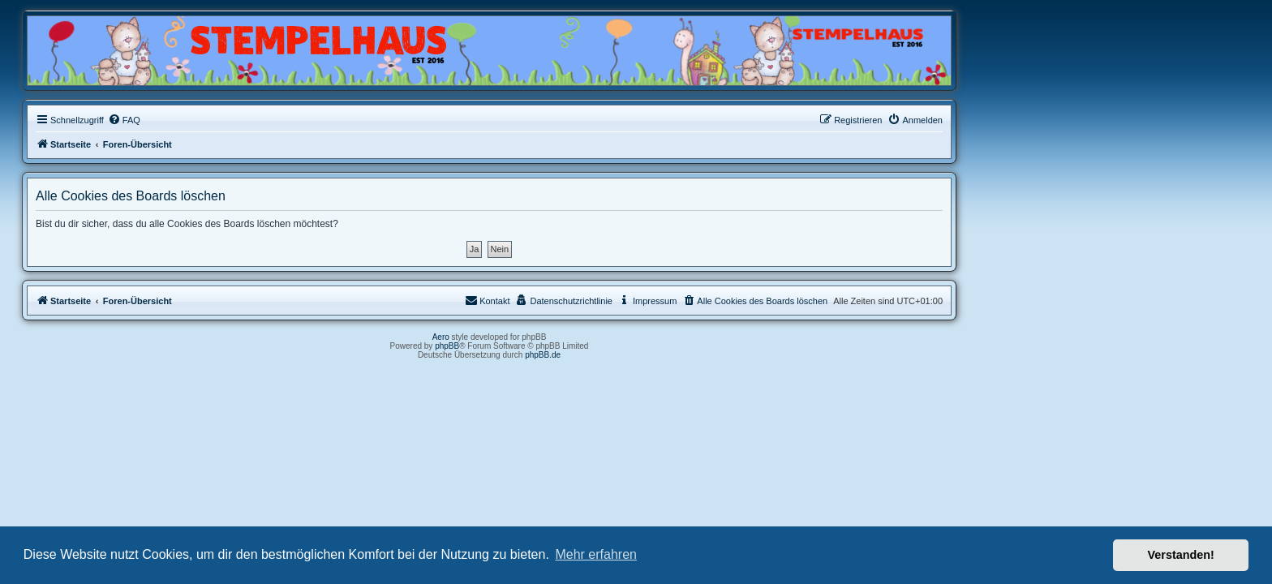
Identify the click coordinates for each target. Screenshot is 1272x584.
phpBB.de (689, 354)
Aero (587, 337)
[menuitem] (271, 120)
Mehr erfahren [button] (596, 554)
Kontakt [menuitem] (634, 300)
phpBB (594, 345)
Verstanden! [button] (1181, 554)
